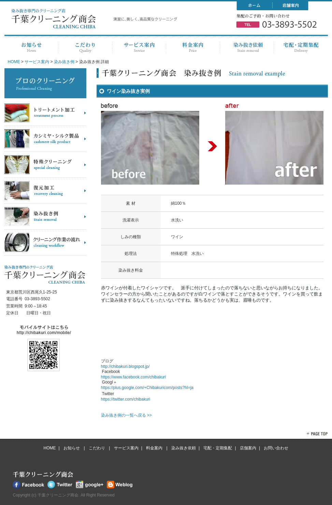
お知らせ (72, 448)
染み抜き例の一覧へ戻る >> (126, 415)
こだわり (97, 448)
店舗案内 (248, 448)
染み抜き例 (64, 61)
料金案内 (154, 448)
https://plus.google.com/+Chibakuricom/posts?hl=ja (147, 387)
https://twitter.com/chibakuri (125, 399)
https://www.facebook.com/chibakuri (133, 377)
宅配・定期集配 (217, 448)
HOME (14, 61)
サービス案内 (37, 61)
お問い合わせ (276, 448)
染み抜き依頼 (183, 448)
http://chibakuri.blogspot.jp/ (125, 366)
